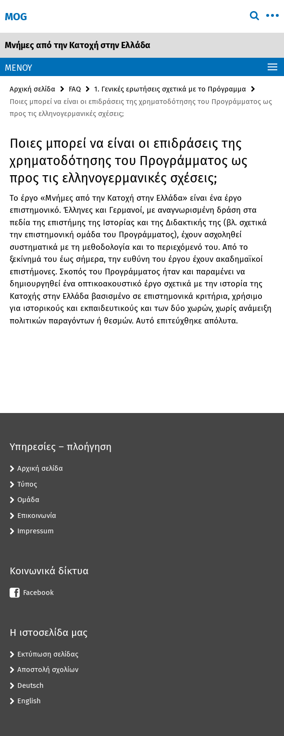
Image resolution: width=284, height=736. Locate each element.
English (29, 701)
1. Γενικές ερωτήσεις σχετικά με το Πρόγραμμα (170, 89)
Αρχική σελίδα (32, 89)
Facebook (38, 592)
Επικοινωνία (36, 515)
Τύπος (27, 484)
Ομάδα (28, 499)
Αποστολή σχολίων (47, 669)
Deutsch (30, 685)
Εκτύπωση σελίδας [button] (47, 654)
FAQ (75, 89)
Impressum (35, 531)
